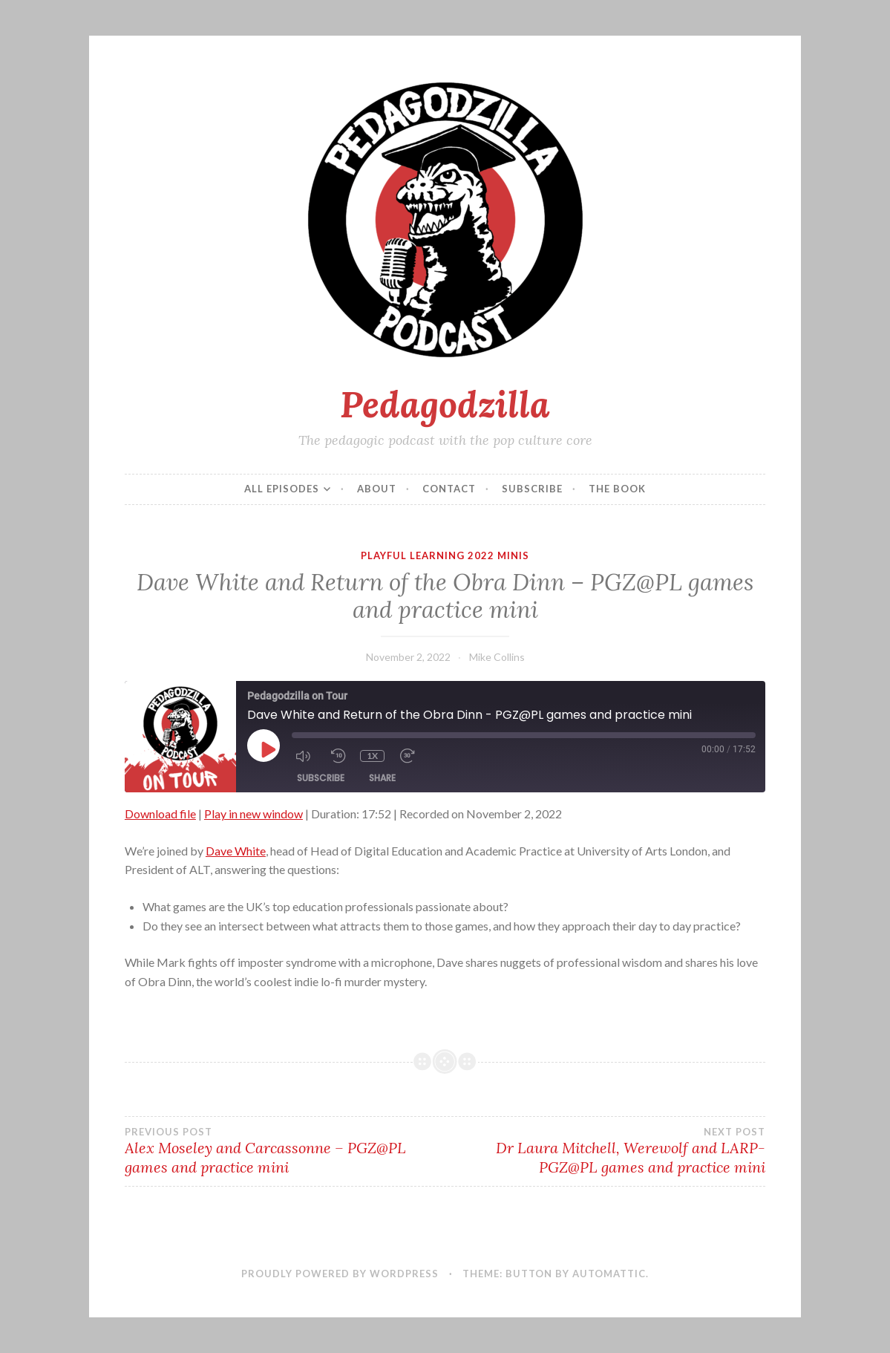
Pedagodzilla (445, 404)
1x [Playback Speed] (372, 755)
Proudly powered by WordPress (340, 1273)
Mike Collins (497, 657)
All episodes (281, 489)
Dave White (236, 851)
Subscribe (532, 489)
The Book (617, 489)
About (376, 489)
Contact (449, 489)
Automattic (609, 1273)
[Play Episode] (267, 749)
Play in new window (253, 813)
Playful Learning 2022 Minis (445, 555)
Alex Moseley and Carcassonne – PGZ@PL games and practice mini (285, 1151)
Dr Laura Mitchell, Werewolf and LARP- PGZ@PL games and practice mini (605, 1151)
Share (382, 778)
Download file (160, 813)
